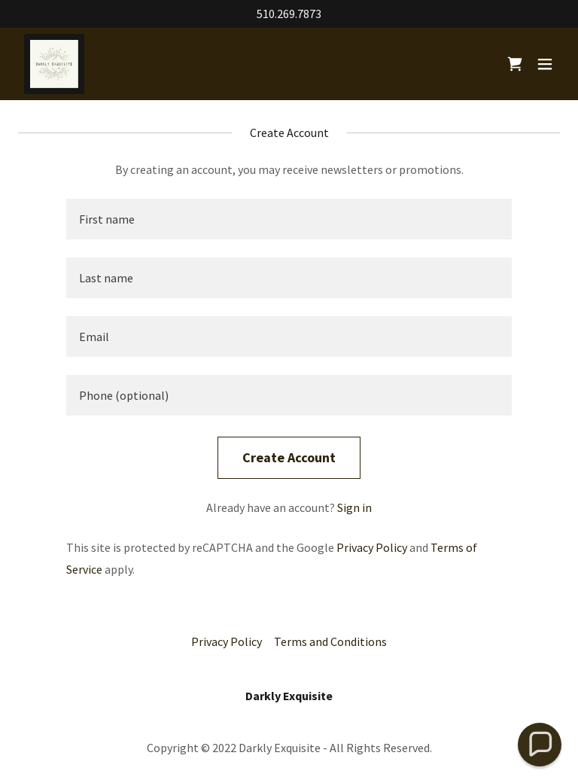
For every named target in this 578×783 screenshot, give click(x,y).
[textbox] (289, 219)
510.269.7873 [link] (289, 13)
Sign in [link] (354, 507)
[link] (54, 64)
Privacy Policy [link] (371, 547)
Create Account (289, 457)
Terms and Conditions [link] (330, 641)
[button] (545, 64)
